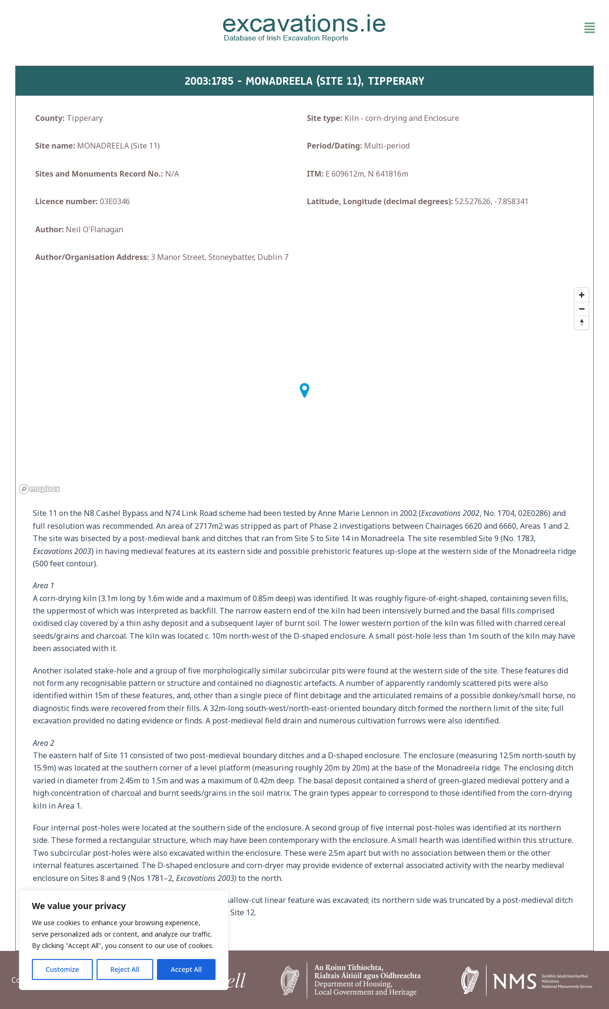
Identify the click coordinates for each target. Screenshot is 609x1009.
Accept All (186, 969)
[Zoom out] (582, 309)
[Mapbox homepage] (39, 489)
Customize (62, 969)
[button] (504, 28)
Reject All (124, 969)
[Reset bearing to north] (582, 322)
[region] (123, 940)
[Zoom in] (582, 295)
